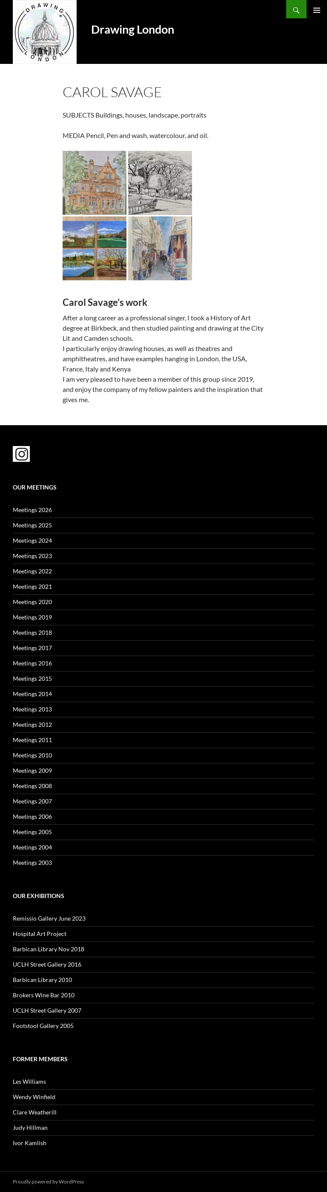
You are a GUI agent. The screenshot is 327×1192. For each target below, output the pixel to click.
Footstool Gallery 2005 (43, 1025)
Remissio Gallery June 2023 (49, 918)
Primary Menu (317, 10)
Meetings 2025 (32, 525)
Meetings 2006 (32, 816)
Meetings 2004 (32, 847)
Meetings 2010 (32, 755)
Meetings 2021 (32, 586)
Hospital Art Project (39, 933)
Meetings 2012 (32, 724)
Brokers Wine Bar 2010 (44, 995)
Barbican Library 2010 (42, 979)
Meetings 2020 (32, 601)
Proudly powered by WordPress (48, 1181)
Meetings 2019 (32, 617)
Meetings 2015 (32, 678)
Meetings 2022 (32, 571)
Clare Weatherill (35, 1112)
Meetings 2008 (32, 785)
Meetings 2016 (32, 663)
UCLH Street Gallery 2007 (47, 1010)
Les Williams (29, 1081)
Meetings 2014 (32, 693)
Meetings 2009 (32, 770)
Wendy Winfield (34, 1096)
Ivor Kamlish (29, 1142)
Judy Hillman (30, 1127)
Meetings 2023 (32, 555)
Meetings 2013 (32, 709)
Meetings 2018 (32, 632)
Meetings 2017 (32, 647)
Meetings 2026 (32, 509)
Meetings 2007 (32, 801)
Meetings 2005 (32, 831)
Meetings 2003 (32, 862)
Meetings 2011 (32, 739)
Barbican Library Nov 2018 (48, 949)
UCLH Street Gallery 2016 (47, 964)
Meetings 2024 (32, 540)
